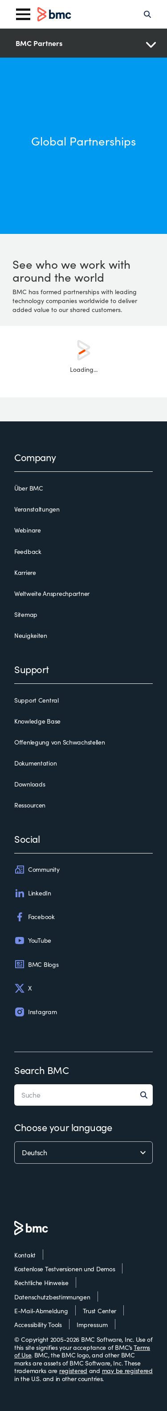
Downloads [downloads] (29, 784)
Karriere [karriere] (25, 573)
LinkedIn (32, 893)
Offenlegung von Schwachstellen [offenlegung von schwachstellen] (59, 742)
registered (73, 1370)
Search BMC (41, 1070)
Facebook (34, 917)
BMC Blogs (36, 964)
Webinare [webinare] (27, 530)
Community (36, 869)
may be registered (127, 1370)
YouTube (32, 940)
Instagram (35, 1012)
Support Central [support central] (36, 700)
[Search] (147, 14)
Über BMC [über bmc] (28, 488)
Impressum (92, 1324)
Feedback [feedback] (27, 552)
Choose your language (63, 1127)
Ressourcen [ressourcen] (29, 805)
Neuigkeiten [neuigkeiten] (30, 636)
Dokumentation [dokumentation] (35, 763)
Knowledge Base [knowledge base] (37, 721)
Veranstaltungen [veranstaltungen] (37, 509)
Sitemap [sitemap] (25, 615)
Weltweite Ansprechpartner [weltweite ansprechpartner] (52, 594)
